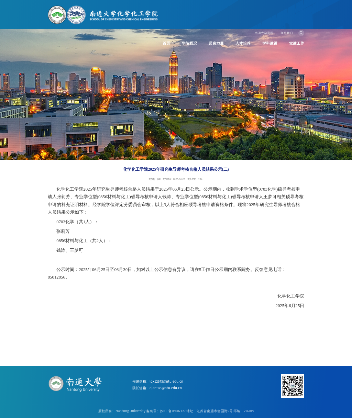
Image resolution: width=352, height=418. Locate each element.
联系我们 (286, 32)
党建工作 (296, 43)
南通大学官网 (264, 32)
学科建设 (269, 43)
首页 (166, 43)
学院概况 (189, 43)
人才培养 (243, 43)
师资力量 (216, 43)
